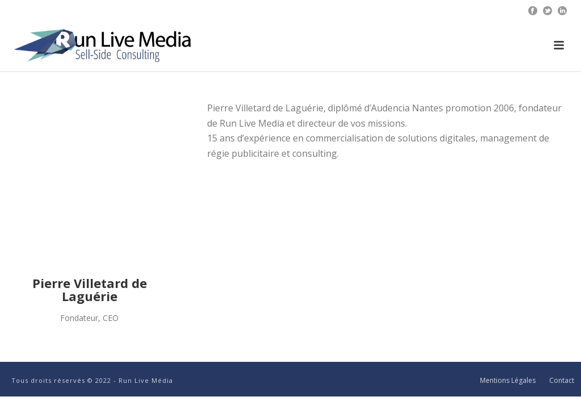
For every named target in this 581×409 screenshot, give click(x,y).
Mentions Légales (508, 380)
